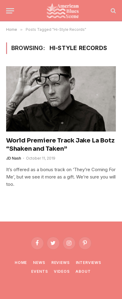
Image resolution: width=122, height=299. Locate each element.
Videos (61, 271)
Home (21, 262)
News (39, 262)
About (83, 271)
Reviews (60, 262)
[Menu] (10, 11)
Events (39, 271)
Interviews (88, 262)
